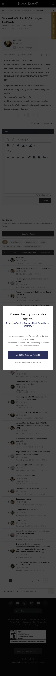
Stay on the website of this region (28, 362)
